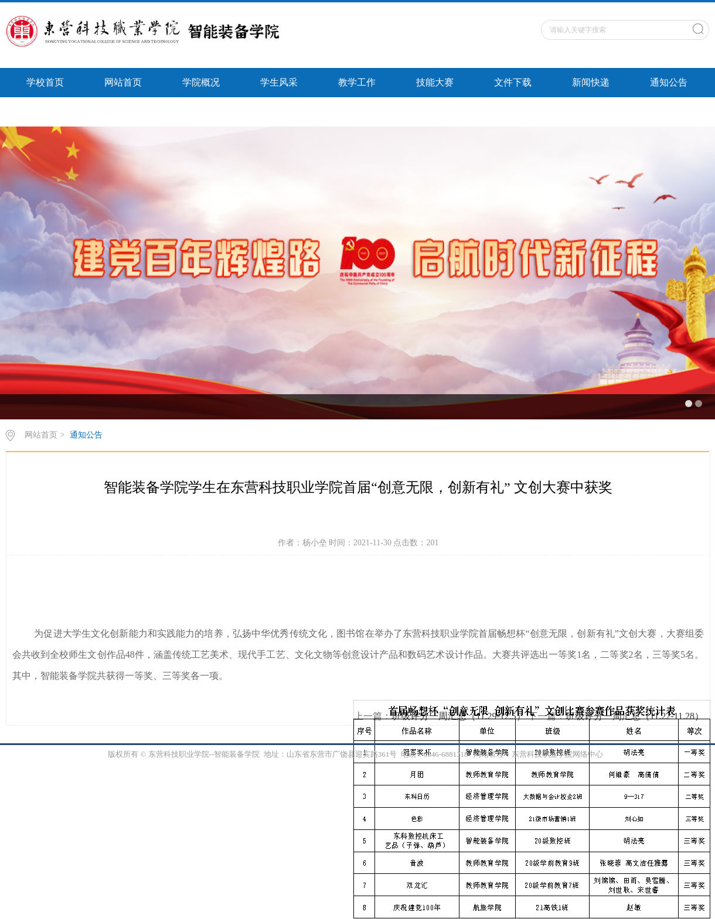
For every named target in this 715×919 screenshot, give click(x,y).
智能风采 (45, 112)
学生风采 (279, 82)
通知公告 (668, 82)
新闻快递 (591, 82)
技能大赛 (435, 82)
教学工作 (357, 82)
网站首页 (123, 82)
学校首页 (45, 82)
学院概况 (201, 82)
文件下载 (513, 82)
